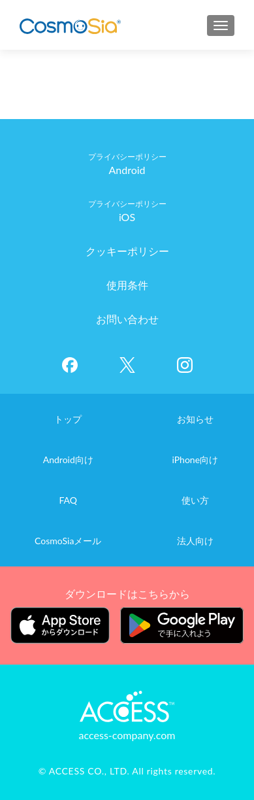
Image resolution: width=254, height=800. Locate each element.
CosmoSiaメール (68, 540)
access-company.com (127, 735)
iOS (127, 217)
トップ (68, 419)
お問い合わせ (127, 319)
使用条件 (127, 285)
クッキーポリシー (127, 251)
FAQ (68, 500)
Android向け (68, 459)
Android (126, 170)
